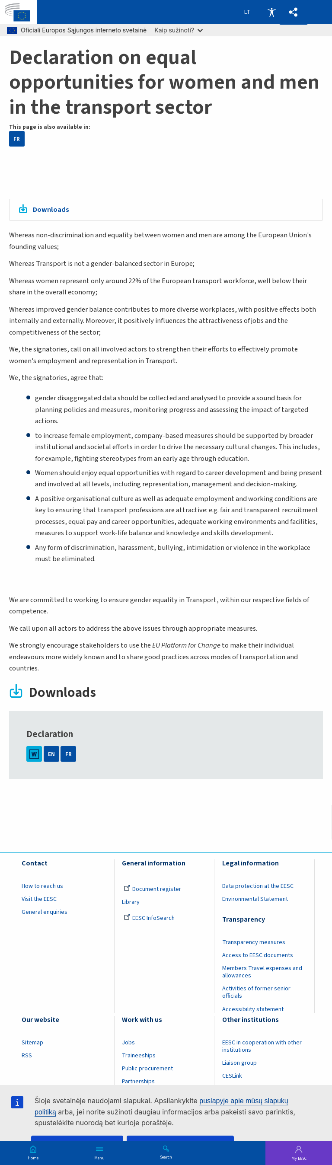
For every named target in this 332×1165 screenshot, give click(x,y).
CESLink (232, 1076)
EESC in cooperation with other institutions (262, 1046)
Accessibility (271, 12)
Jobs (128, 1042)
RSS (27, 1055)
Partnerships (138, 1081)
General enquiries (44, 912)
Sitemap (32, 1042)
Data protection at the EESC (258, 886)
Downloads (51, 209)
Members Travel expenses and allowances (262, 972)
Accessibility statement (253, 1009)
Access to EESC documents (257, 955)
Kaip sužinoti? (178, 30)
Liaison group (239, 1063)
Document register (152, 889)
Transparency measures (253, 942)
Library (131, 902)
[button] (293, 12)
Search (166, 1156)
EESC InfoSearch (149, 918)
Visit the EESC (39, 899)
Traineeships (139, 1055)
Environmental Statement (255, 899)
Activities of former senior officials (256, 992)
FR (16, 139)
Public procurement (147, 1068)
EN (51, 754)
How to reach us (42, 886)
